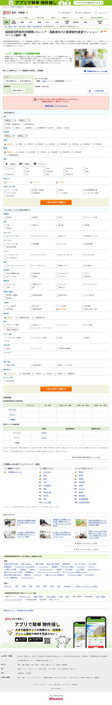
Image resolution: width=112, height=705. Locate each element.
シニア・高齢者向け (11, 577)
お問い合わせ (57, 684)
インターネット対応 (40, 338)
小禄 (44, 482)
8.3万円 (43, 433)
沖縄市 (81, 485)
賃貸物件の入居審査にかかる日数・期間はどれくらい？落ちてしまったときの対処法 (62, 523)
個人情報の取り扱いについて (26, 660)
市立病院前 (47, 485)
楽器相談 (10, 309)
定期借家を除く (24, 317)
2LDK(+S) (49, 171)
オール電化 (88, 325)
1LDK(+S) (69, 168)
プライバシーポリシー (39, 684)
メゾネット (62, 276)
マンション (36, 182)
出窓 (8, 287)
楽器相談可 (8, 567)
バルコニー (62, 284)
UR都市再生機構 (64, 348)
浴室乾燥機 (88, 244)
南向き (9, 228)
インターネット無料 (92, 193)
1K (27, 168)
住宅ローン (73, 669)
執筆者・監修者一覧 (86, 677)
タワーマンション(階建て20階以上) (13, 329)
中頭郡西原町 (83, 499)
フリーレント (37, 348)
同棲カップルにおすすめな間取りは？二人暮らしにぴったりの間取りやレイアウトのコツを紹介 (97, 534)
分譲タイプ (36, 325)
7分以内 (43, 152)
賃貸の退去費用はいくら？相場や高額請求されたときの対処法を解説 (97, 523)
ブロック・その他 (91, 217)
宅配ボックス (37, 284)
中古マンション (25, 596)
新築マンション (22, 669)
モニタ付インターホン (40, 236)
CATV (61, 338)
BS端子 (87, 338)
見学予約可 (10, 196)
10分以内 (54, 152)
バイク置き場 (89, 295)
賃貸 (67, 596)
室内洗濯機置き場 (91, 190)
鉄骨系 (35, 217)
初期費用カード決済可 (45, 128)
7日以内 (60, 374)
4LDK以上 (69, 174)
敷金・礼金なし (26, 564)
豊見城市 (82, 495)
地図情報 (96, 677)
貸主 (8, 348)
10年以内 (52, 144)
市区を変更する (11, 81)
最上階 (61, 225)
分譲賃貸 (23, 569)
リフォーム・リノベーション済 (48, 572)
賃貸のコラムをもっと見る (87, 543)
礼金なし (9, 128)
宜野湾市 (82, 482)
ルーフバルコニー (91, 284)
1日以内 (38, 374)
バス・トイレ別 (12, 190)
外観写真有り (37, 365)
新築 (20, 144)
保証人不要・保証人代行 (12, 575)
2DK (28, 171)
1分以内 (22, 152)
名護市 (44, 81)
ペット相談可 (63, 193)
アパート (10, 182)
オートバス (62, 244)
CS (8, 341)
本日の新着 (26, 374)
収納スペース (63, 265)
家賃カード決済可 (63, 128)
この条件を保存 (99, 91)
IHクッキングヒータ (66, 255)
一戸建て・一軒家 (10, 569)
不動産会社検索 (47, 677)
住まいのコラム (74, 677)
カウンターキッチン (40, 255)
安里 (44, 499)
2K (87, 168)
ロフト (87, 273)
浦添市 (81, 475)
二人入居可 (62, 306)
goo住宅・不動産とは (24, 656)
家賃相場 (64, 665)
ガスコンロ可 (89, 255)
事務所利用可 (37, 309)
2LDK (38, 586)
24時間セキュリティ (92, 236)
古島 (44, 475)
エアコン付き (11, 193)
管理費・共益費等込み (13, 124)
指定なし (10, 144)
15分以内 (66, 152)
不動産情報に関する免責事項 (25, 610)
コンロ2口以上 (12, 258)
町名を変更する (25, 81)
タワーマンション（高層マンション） (75, 572)
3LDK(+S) (10, 174)
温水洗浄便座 (11, 247)
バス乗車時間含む (13, 155)
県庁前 (45, 495)
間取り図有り (11, 365)
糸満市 (81, 492)
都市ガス (62, 287)
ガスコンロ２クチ (93, 569)
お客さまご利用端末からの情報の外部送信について (47, 656)
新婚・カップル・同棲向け (55, 575)
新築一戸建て (38, 596)
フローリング (63, 273)
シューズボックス (39, 265)
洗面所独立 (36, 193)
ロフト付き (92, 564)
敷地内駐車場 (37, 295)
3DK (87, 171)
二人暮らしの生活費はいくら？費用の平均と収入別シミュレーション (62, 534)
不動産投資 (65, 669)
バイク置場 (80, 569)
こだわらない (12, 374)
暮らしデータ (58, 677)
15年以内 (63, 144)
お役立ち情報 (5, 677)
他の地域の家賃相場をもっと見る (87, 457)
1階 (8, 225)
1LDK (24, 586)
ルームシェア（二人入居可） (25, 567)
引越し (24, 677)
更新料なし (30, 128)
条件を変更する (18, 90)
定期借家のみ (40, 317)
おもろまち (47, 472)
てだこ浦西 (47, 502)
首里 (44, 479)
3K (67, 171)
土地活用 (28, 673)
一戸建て (62, 182)
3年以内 (30, 144)
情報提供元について (9, 610)
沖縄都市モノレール (15, 472)
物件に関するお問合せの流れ (71, 656)
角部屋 (87, 225)
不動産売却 (21, 673)
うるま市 (82, 489)
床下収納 (88, 265)
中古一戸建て (51, 596)
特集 (19, 677)
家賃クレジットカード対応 (13, 572)
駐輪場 (9, 298)
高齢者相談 (62, 309)
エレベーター (11, 284)
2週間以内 (71, 374)
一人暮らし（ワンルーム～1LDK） (86, 586)
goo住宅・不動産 (6, 656)
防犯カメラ (62, 236)
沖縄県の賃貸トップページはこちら (56, 106)
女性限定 (88, 306)
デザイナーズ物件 (13, 325)
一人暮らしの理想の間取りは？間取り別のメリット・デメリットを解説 (26, 534)
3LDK (52, 586)
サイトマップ (67, 684)
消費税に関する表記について (44, 660)
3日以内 (49, 374)
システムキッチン (13, 255)
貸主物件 (55, 567)
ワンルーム (10, 168)
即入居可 (36, 306)
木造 (60, 217)
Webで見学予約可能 (11, 564)
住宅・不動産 (100, 596)
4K (27, 174)
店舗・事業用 (26, 665)
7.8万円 (43, 438)
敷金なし (19, 128)
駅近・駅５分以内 (53, 564)
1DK (47, 168)
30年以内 (98, 144)
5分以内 (32, 152)
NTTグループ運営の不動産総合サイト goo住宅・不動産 (20, 7)
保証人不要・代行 (91, 309)
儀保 (44, 489)
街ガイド (65, 677)
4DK (47, 174)
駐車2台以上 (63, 295)
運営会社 (75, 684)
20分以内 (77, 152)
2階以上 (61, 190)
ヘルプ (50, 684)
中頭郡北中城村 (84, 502)
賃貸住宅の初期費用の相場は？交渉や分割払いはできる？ (26, 523)
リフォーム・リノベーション (43, 328)
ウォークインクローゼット (16, 265)
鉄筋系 (9, 217)
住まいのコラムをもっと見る (87, 549)
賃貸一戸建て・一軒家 (37, 665)
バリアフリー (63, 325)
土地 (60, 596)
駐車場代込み (29, 124)
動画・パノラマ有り (66, 365)
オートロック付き (13, 236)
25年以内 (87, 144)
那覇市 (81, 472)
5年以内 (41, 144)
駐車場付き (67, 564)
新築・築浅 (39, 564)
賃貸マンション (50, 665)
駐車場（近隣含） (39, 190)
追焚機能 (36, 244)
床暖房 (35, 276)
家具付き (88, 276)
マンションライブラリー (14, 599)
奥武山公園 (47, 492)
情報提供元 (85, 656)
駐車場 (59, 569)
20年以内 (75, 144)
